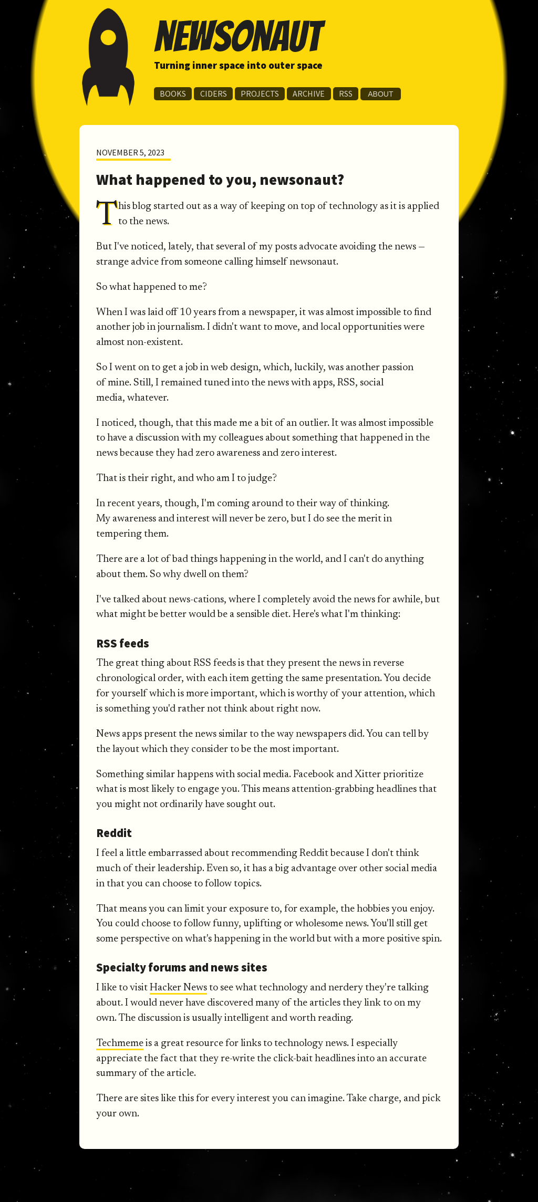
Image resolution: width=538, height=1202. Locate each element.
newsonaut (237, 36)
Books (173, 93)
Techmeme (119, 1044)
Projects (260, 93)
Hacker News (178, 988)
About (380, 94)
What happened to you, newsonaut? (220, 179)
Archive (309, 93)
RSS (346, 93)
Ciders (213, 93)
